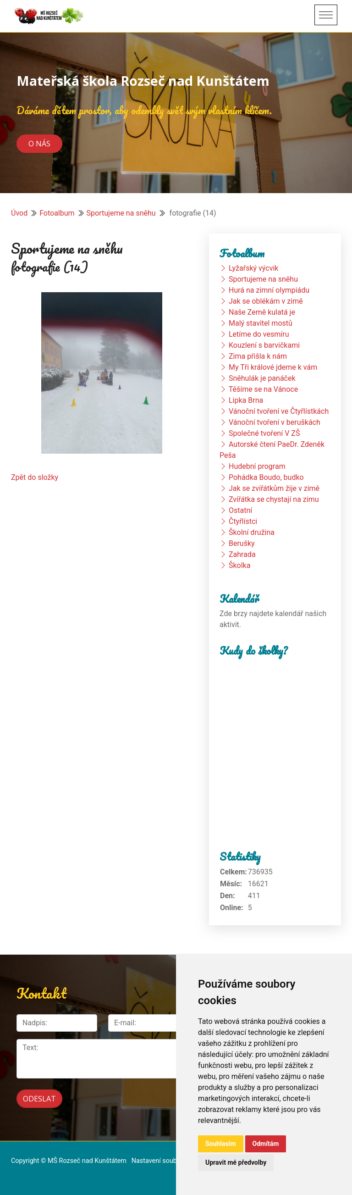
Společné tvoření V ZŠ (264, 433)
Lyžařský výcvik (253, 268)
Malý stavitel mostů (260, 323)
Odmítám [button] (266, 1143)
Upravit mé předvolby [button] (235, 1162)
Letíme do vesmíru (259, 334)
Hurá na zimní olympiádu (269, 290)
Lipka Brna (246, 400)
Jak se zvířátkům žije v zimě (274, 488)
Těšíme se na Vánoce (263, 389)
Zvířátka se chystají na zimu (274, 499)
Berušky (242, 543)
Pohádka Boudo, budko (266, 477)
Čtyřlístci (243, 521)
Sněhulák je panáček (262, 378)
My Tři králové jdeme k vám (273, 367)
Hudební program (257, 466)
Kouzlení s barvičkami (264, 345)
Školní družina (252, 532)
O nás (39, 144)
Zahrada (242, 554)
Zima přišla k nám (258, 356)
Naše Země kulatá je (262, 312)
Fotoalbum (56, 213)
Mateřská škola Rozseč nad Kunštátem (143, 80)
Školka (239, 565)
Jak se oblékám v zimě (266, 301)
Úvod (19, 213)
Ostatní (240, 510)
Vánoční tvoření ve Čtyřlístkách (279, 411)
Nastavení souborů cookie (170, 1161)
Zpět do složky (34, 477)
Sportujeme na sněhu (121, 213)
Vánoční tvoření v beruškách (274, 422)
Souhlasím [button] (220, 1143)
